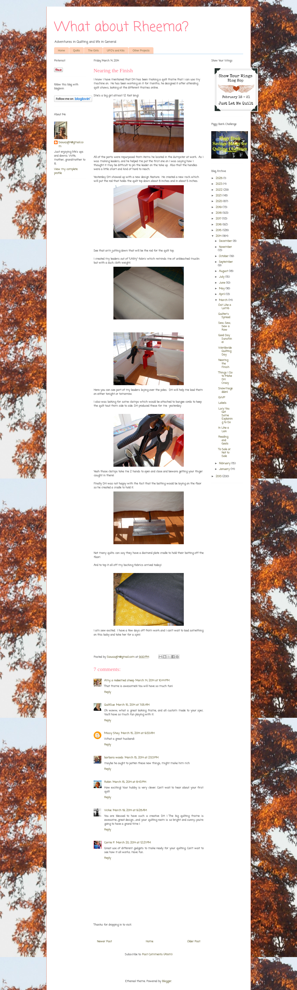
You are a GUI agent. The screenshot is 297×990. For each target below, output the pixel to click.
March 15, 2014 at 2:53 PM (142, 758)
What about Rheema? (121, 27)
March (223, 300)
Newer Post (104, 941)
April (222, 294)
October (224, 256)
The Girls (93, 50)
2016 (219, 225)
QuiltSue (109, 705)
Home (61, 50)
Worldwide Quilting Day (225, 351)
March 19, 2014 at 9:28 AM (130, 810)
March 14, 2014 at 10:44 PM (152, 680)
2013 (219, 476)
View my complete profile (66, 171)
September (226, 262)
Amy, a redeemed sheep (119, 680)
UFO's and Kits (115, 50)
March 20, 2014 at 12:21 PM (133, 843)
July (222, 277)
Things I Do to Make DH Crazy (225, 378)
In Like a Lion (223, 429)
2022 (219, 190)
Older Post (193, 941)
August (224, 271)
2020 (219, 201)
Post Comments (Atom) (157, 954)
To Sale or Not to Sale (224, 452)
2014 (219, 236)
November (225, 247)
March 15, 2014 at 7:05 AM (132, 705)
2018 (219, 213)
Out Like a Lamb (224, 307)
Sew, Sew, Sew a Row (224, 326)
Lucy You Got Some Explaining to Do (225, 415)
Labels (222, 403)
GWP (221, 397)
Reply (107, 692)
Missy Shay (112, 733)
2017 (219, 219)
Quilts (76, 50)
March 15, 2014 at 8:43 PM (129, 782)
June (222, 283)
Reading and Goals (223, 440)
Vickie (107, 810)
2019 (219, 207)
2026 (219, 178)
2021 (219, 196)
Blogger (166, 981)
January (225, 469)
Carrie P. (109, 843)
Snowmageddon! (225, 390)
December (226, 241)
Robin (107, 782)
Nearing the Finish (223, 363)
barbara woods (113, 758)
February (225, 463)
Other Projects (141, 50)
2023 (219, 184)
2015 (219, 230)
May (222, 288)
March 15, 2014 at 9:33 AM (138, 733)
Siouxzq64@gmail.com (70, 145)
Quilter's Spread (224, 316)
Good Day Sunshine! (225, 338)
